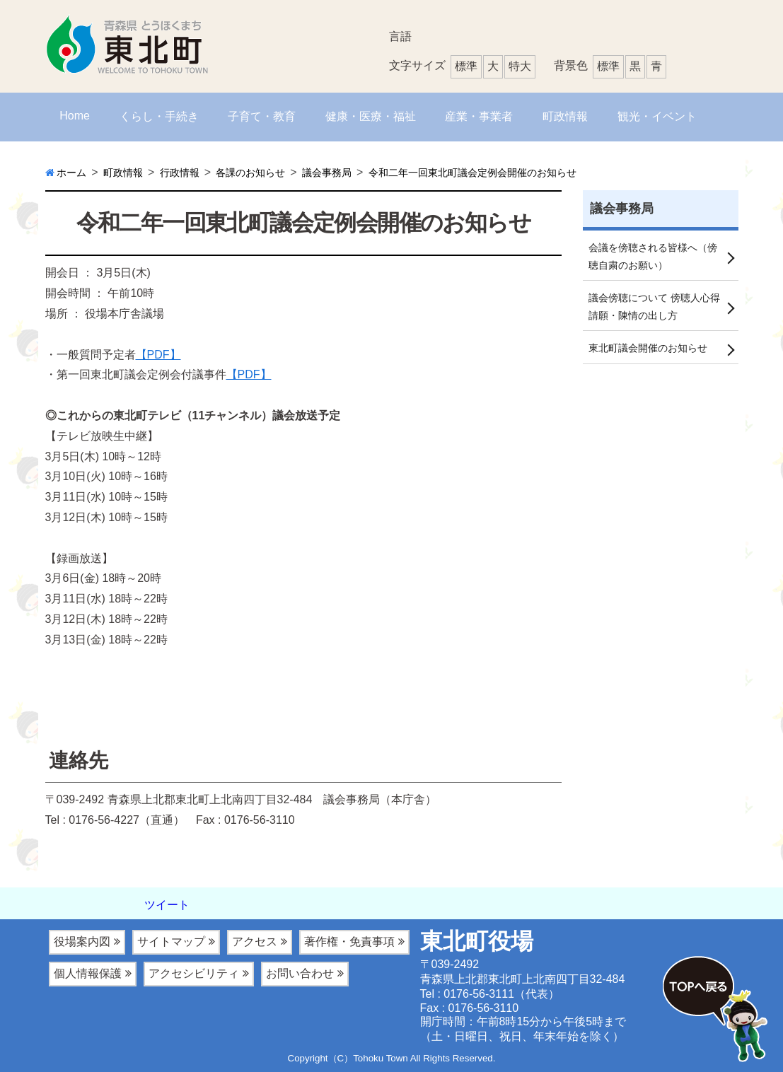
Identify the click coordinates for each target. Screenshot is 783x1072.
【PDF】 (158, 355)
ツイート (167, 905)
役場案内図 (82, 942)
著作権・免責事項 (349, 942)
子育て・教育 (262, 116)
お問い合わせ (300, 973)
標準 (608, 66)
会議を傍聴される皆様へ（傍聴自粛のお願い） (652, 257)
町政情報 (565, 116)
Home (74, 116)
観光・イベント (657, 116)
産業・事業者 (479, 116)
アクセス (254, 942)
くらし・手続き (159, 116)
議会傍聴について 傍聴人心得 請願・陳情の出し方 (654, 308)
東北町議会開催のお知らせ (647, 350)
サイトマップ (171, 942)
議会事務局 (622, 209)
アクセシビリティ (194, 973)
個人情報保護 (88, 973)
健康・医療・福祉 (370, 116)
